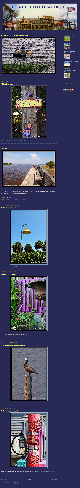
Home (29, 479)
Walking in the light (8, 208)
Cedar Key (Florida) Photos (40, 7)
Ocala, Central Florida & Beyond (71, 62)
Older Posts (54, 479)
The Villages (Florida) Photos (70, 71)
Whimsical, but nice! (9, 84)
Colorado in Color (69, 35)
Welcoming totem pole (10, 411)
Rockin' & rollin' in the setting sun (14, 35)
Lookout (4, 148)
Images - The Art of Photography (69, 52)
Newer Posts (4, 479)
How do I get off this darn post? (13, 345)
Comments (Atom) (13, 482)
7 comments (22, 75)
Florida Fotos (68, 43)
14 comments (22, 402)
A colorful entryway (8, 274)
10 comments (22, 199)
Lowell (9, 75)
